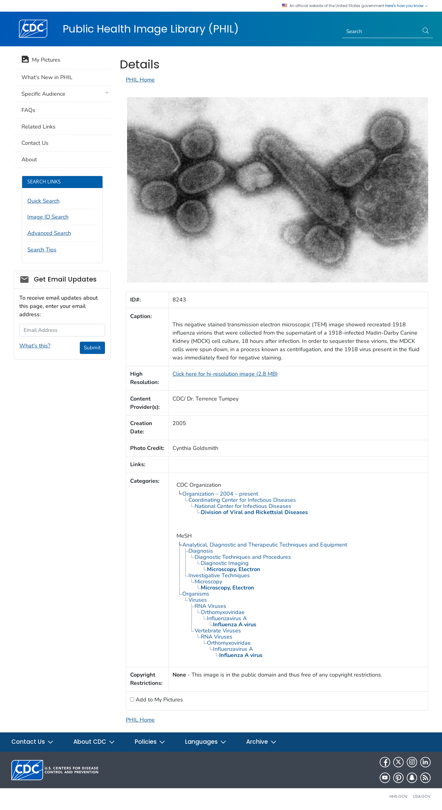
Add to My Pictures (158, 699)
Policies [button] (150, 742)
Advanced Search (49, 233)
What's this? (34, 345)
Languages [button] (206, 742)
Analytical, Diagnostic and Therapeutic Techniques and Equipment (264, 544)
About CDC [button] (94, 742)
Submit (92, 347)
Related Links (38, 126)
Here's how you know (406, 6)
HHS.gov (399, 796)
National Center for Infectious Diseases (243, 506)
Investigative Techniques (219, 575)
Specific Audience (43, 94)
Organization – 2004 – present (220, 493)
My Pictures (40, 60)
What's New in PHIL (46, 77)
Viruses (197, 600)
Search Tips (41, 249)
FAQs (28, 110)
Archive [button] (261, 742)
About (29, 159)
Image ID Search (47, 217)
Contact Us (34, 143)
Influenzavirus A (227, 618)
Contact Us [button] (32, 742)
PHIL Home (140, 79)
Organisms (195, 593)
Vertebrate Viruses (218, 630)
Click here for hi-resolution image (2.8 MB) (225, 374)
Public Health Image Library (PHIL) (151, 29)
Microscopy (208, 581)
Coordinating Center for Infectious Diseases (242, 500)
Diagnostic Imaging (225, 563)
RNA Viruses (210, 606)
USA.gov (422, 796)
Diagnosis (200, 551)
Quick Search (43, 201)
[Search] (380, 31)
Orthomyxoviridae (223, 612)
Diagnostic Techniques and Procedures (243, 557)
